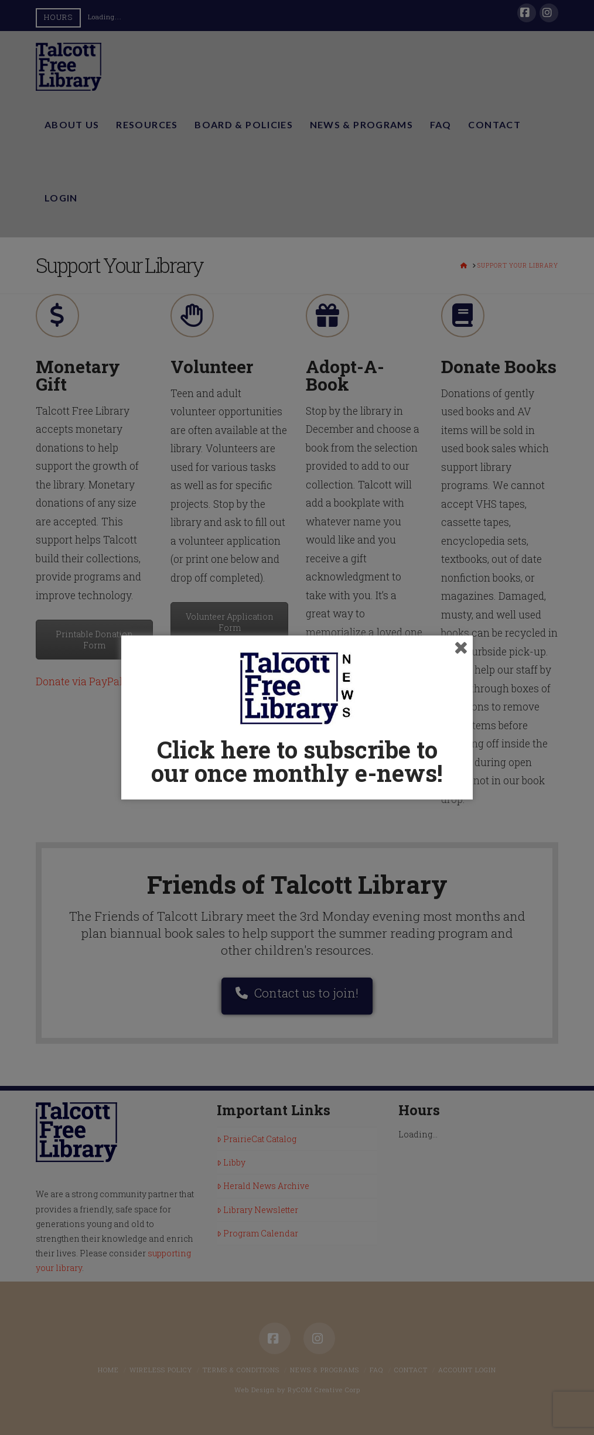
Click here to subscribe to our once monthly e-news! (297, 761)
